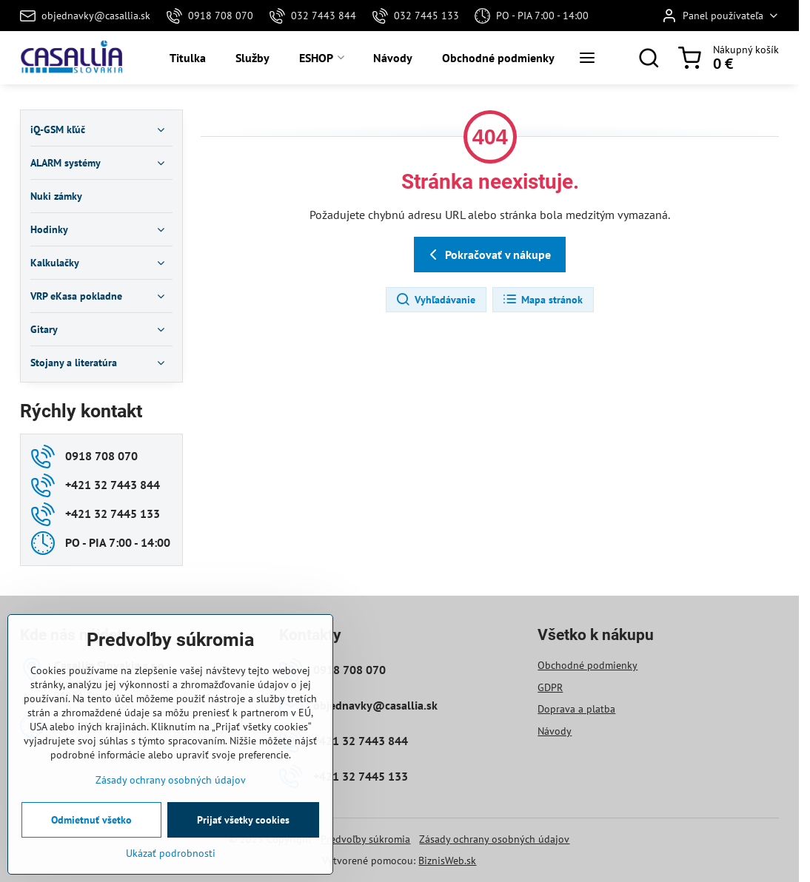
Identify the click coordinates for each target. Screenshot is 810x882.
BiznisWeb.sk (447, 860)
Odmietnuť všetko (91, 835)
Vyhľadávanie (435, 299)
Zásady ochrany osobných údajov (494, 839)
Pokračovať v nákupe (487, 254)
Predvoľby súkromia (365, 839)
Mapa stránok (542, 299)
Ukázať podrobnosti (170, 868)
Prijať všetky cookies (243, 835)
